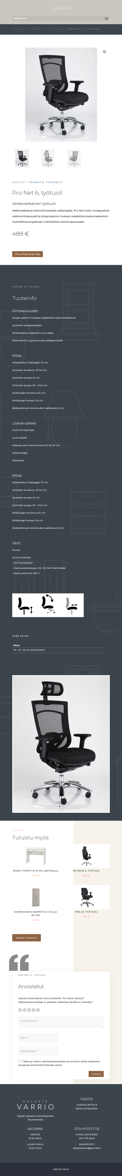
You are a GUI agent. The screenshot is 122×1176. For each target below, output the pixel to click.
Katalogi (19, 29)
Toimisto (37, 29)
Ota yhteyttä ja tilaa (27, 254)
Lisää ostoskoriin (13, 244)
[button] (105, 52)
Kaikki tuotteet (26, 937)
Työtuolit (56, 29)
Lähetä (96, 1074)
